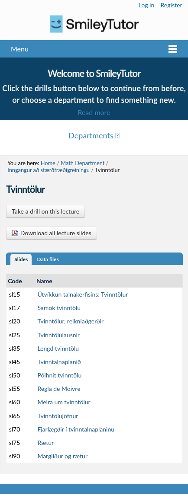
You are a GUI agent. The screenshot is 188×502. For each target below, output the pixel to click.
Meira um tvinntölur (63, 402)
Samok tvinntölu (59, 307)
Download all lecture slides (51, 233)
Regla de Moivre (58, 388)
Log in (147, 5)
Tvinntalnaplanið (59, 361)
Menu (20, 49)
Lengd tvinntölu (58, 348)
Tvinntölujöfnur (57, 415)
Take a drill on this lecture (45, 211)
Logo (94, 24)
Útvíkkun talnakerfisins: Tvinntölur (82, 294)
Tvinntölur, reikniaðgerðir (70, 321)
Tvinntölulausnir (58, 335)
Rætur (45, 442)
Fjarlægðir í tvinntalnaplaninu (75, 429)
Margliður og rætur (62, 456)
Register (171, 5)
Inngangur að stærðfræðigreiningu (48, 169)
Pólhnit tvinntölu (59, 375)
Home (48, 163)
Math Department (82, 163)
